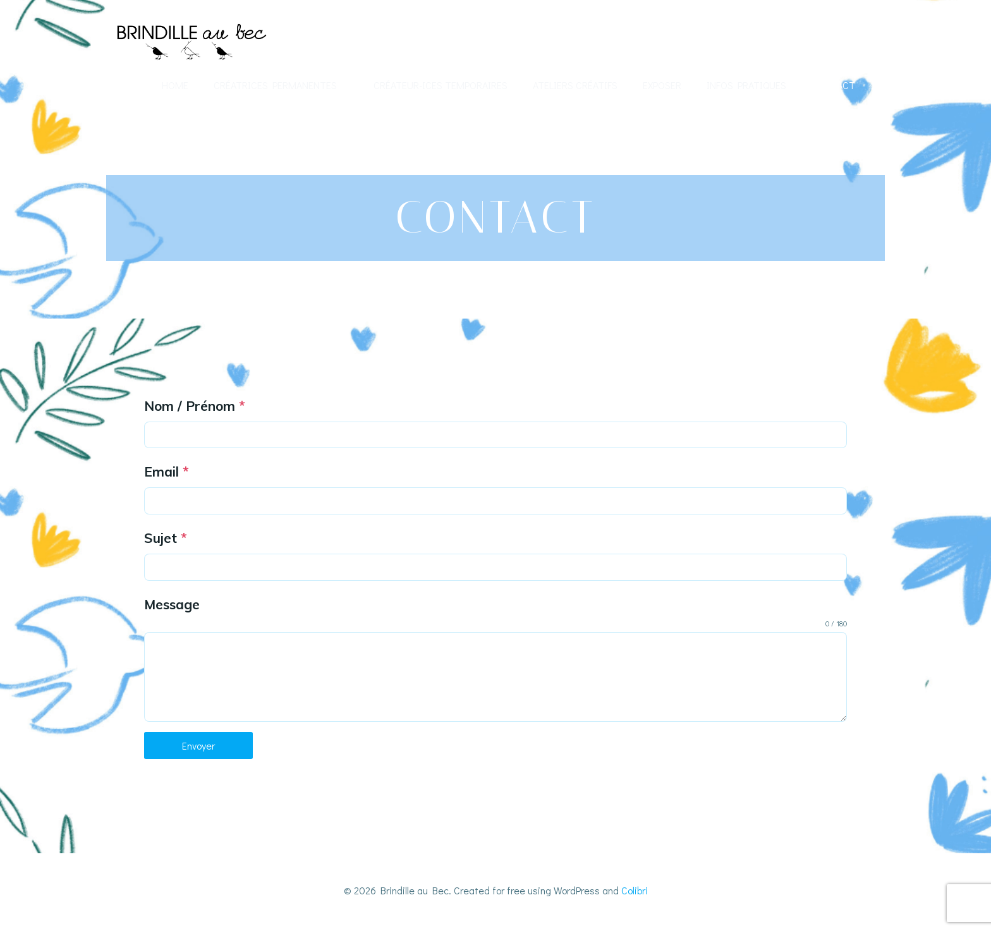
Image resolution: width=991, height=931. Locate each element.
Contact (833, 85)
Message (173, 607)
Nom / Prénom (195, 407)
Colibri (634, 893)
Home (175, 85)
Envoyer (199, 748)
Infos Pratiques (746, 85)
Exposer (662, 85)
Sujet (166, 540)
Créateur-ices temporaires (441, 85)
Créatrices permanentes (281, 85)
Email (167, 474)
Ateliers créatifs (575, 85)
